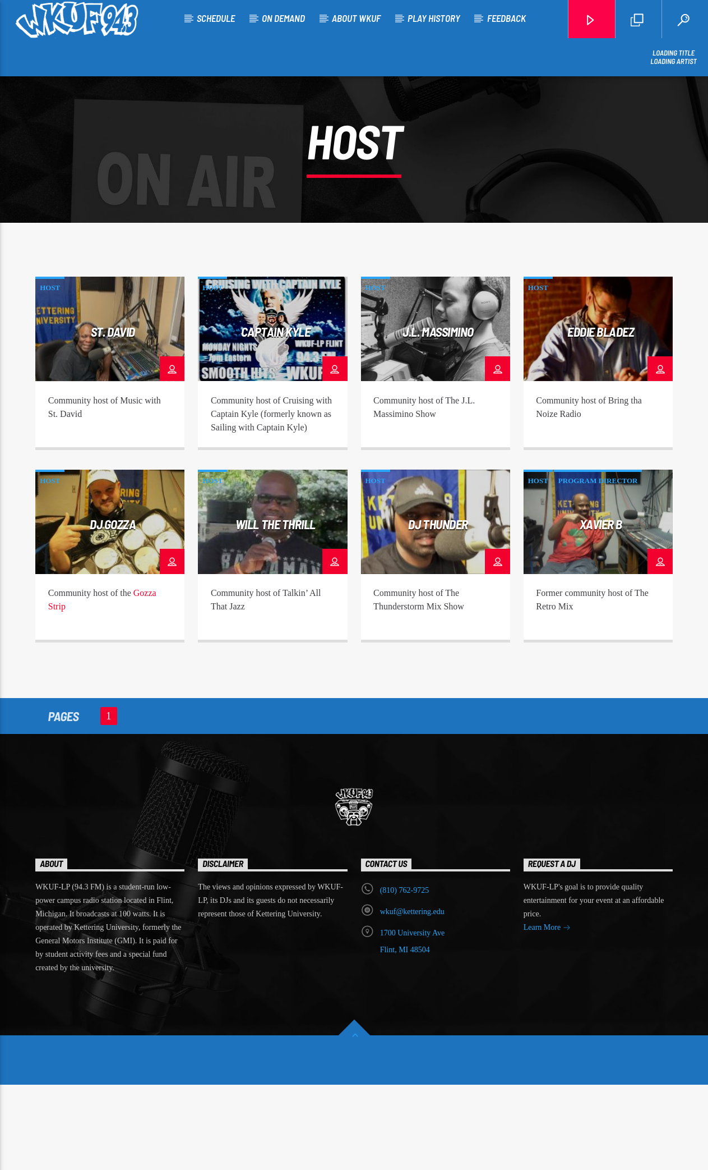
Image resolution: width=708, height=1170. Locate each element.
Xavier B (601, 609)
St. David (113, 417)
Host (50, 373)
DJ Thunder (438, 609)
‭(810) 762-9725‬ (404, 975)
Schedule (216, 18)
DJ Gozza (113, 609)
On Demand (283, 18)
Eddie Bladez (601, 417)
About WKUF (356, 18)
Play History (434, 18)
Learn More (547, 1013)
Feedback (506, 18)
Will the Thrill (275, 609)
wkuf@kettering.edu (412, 997)
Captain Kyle (276, 417)
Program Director (598, 566)
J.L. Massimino (438, 417)
